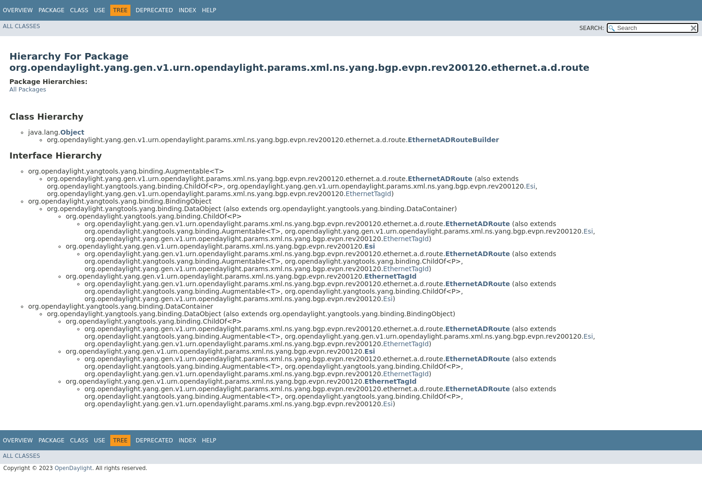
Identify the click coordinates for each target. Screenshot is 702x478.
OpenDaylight (73, 468)
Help (209, 10)
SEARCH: (592, 28)
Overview (18, 10)
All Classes (21, 26)
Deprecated (154, 10)
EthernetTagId (368, 193)
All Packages (27, 89)
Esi (530, 186)
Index (188, 10)
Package (51, 10)
